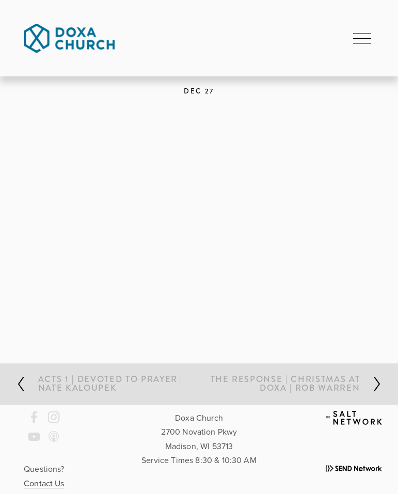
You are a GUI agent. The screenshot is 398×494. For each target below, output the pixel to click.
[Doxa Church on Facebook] (34, 417)
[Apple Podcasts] (53, 437)
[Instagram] (53, 417)
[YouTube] (34, 437)
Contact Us (44, 483)
